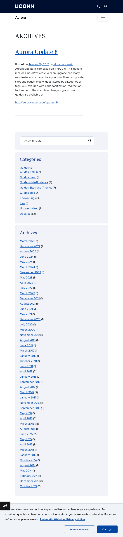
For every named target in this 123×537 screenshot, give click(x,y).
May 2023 (26, 277)
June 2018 (26, 366)
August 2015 (28, 429)
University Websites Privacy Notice (62, 519)
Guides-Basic (28, 177)
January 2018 (28, 377)
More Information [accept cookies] (79, 529)
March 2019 (27, 350)
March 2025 (27, 241)
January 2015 (28, 455)
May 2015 (26, 439)
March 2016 (27, 423)
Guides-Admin (29, 172)
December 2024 (30, 246)
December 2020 (30, 319)
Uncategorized (29, 208)
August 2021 (28, 303)
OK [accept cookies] (107, 529)
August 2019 (28, 340)
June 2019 (26, 345)
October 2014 (28, 460)
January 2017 (28, 397)
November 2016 (30, 403)
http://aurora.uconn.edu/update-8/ (36, 102)
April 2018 (26, 371)
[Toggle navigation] (103, 17)
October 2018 (28, 361)
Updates (25, 214)
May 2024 (26, 262)
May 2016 (26, 413)
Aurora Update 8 (36, 52)
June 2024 (27, 257)
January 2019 (28, 356)
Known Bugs (28, 198)
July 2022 (26, 288)
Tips (22, 203)
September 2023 (30, 272)
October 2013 (28, 486)
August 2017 (27, 387)
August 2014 (28, 465)
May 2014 (26, 470)
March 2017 (27, 392)
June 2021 (26, 309)
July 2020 (26, 324)
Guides (24, 167)
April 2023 (26, 283)
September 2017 (30, 382)
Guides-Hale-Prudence (34, 182)
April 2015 (26, 444)
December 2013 (30, 481)
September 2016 (30, 408)
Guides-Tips (27, 193)
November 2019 (30, 335)
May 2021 (26, 314)
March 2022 (27, 293)
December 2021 (30, 298)
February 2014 (29, 476)
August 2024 (28, 251)
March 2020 (27, 330)
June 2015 (26, 434)
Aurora (20, 17)
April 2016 (26, 418)
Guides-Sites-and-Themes (36, 187)
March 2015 (27, 450)
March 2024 (27, 267)
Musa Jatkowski (63, 64)
